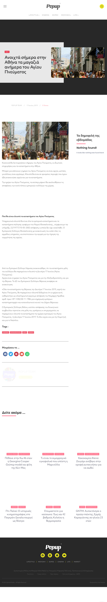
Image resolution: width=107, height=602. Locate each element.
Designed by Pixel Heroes (97, 597)
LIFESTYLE (29, 577)
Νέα (24, 332)
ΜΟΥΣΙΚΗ (41, 577)
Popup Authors (41, 589)
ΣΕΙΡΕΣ (51, 577)
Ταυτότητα (30, 589)
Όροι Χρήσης (54, 589)
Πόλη (31, 332)
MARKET (79, 577)
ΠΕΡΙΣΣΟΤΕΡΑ (26, 377)
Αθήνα (5, 332)
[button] (5, 354)
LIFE (69, 577)
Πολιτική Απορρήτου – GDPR (71, 589)
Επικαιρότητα (15, 332)
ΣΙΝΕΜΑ (61, 577)
